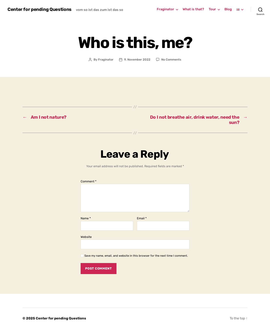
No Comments (171, 59)
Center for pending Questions (39, 9)
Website (86, 237)
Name (86, 218)
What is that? (193, 9)
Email (142, 218)
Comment (88, 181)
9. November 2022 (137, 59)
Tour (212, 9)
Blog (228, 9)
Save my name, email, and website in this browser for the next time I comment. (136, 255)
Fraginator (165, 9)
